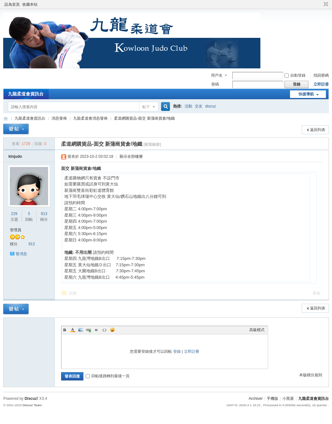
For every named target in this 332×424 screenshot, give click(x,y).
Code (104, 330)
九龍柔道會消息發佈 (90, 118)
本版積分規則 (310, 375)
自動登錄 (295, 75)
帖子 (146, 107)
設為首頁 (12, 4)
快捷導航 (306, 94)
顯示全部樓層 (131, 156)
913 (44, 214)
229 (14, 214)
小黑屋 (288, 398)
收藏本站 (30, 4)
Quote (96, 330)
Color (72, 330)
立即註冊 (321, 84)
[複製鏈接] (152, 144)
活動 (188, 106)
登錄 (177, 351)
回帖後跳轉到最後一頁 (108, 376)
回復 (73, 293)
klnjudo (15, 156)
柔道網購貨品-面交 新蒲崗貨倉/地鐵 (144, 118)
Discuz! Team (32, 405)
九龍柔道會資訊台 (26, 93)
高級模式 (257, 330)
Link (88, 330)
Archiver (256, 398)
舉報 (316, 293)
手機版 (272, 398)
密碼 (215, 84)
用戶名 (217, 75)
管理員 (15, 230)
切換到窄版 (325, 4)
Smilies (112, 330)
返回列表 (317, 130)
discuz (210, 106)
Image (80, 330)
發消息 (21, 254)
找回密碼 (321, 75)
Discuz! (31, 398)
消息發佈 (59, 118)
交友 (198, 106)
